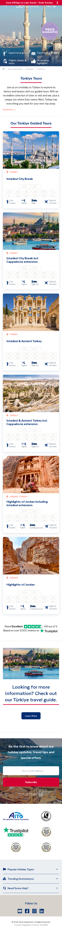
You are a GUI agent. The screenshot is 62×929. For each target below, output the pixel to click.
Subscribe (31, 782)
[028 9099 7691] (54, 6)
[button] (48, 6)
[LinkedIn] (42, 911)
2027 (34, 186)
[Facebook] (27, 911)
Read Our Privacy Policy (31, 794)
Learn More (31, 716)
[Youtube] (20, 911)
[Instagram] (34, 911)
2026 (24, 186)
